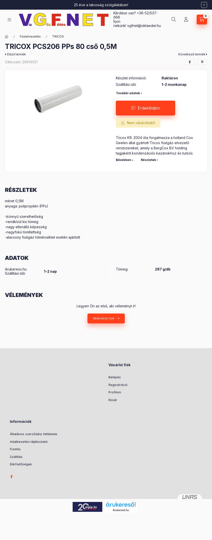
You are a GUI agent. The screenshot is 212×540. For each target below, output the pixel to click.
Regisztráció (117, 385)
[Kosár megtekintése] (202, 19)
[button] (58, 99)
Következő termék (191, 54)
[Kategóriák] (9, 19)
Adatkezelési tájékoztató (29, 442)
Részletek (148, 160)
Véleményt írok (103, 318)
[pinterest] (202, 62)
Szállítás (16, 457)
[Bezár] (204, 5)
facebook (11, 477)
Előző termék (16, 54)
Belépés (114, 377)
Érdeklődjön (149, 108)
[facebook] (190, 62)
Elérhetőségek (21, 464)
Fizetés (15, 449)
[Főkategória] (6, 36)
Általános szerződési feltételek (33, 434)
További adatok (128, 93)
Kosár (112, 400)
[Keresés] (174, 19)
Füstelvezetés (30, 36)
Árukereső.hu (121, 510)
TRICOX (58, 36)
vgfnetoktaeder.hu (144, 25)
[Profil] (186, 19)
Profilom (114, 392)
